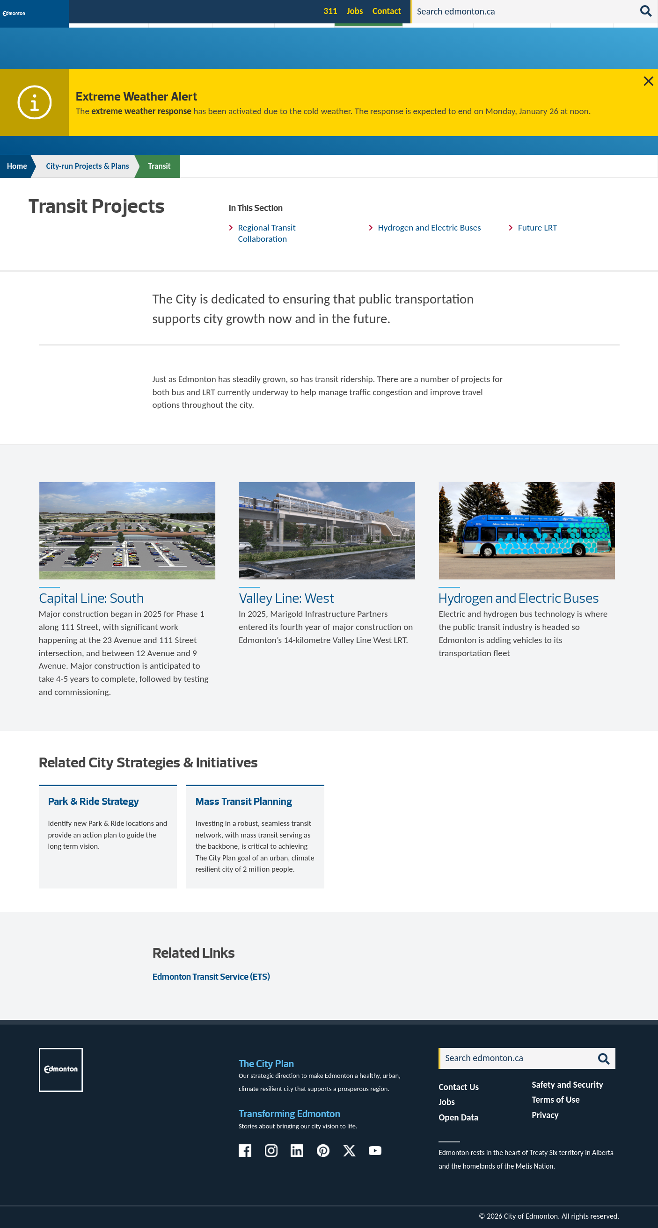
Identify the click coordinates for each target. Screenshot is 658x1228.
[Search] (523, 11)
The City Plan (266, 1063)
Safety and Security (567, 1084)
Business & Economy (238, 52)
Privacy (545, 1115)
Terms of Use (556, 1099)
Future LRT (537, 227)
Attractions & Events (177, 52)
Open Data (458, 1117)
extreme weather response (141, 111)
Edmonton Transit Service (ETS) (211, 976)
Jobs (355, 11)
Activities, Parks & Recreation (105, 52)
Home (17, 166)
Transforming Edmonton (289, 1114)
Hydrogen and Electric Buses (429, 227)
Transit (159, 166)
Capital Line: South (91, 598)
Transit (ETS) (633, 52)
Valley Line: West (287, 598)
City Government (303, 52)
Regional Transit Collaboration (267, 233)
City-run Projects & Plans (369, 52)
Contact (387, 11)
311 (330, 11)
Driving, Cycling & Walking (438, 52)
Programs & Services (577, 52)
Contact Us (459, 1087)
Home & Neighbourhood (506, 52)
